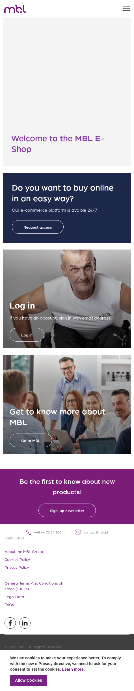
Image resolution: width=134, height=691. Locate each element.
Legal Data (14, 596)
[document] (67, 670)
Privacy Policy (17, 567)
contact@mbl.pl (91, 532)
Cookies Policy (17, 559)
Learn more (73, 669)
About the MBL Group (24, 551)
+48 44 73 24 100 (43, 532)
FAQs (9, 604)
